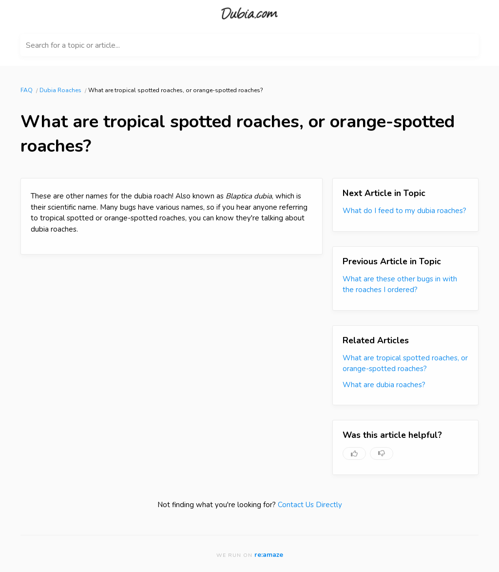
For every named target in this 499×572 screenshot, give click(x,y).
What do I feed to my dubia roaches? (404, 211)
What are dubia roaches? (384, 385)
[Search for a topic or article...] (249, 45)
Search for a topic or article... (73, 45)
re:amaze (268, 554)
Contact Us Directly (310, 505)
